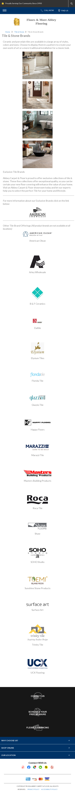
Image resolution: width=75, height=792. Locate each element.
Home (7, 32)
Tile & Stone (19, 32)
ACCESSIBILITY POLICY (49, 789)
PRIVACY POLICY (33, 789)
